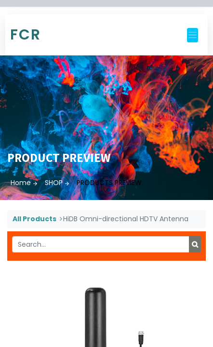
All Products (34, 219)
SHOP (54, 182)
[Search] (195, 244)
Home (21, 182)
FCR (25, 35)
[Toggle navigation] (192, 35)
